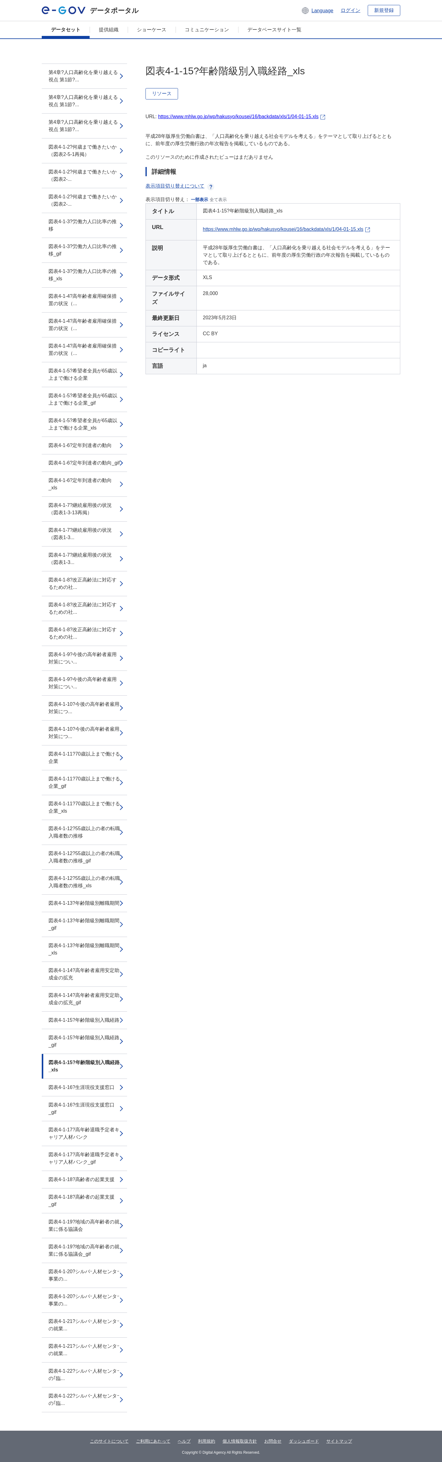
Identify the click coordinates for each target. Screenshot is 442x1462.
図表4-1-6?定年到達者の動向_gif (84, 462)
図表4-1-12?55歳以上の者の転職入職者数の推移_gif (84, 857)
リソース (162, 93)
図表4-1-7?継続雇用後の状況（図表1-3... (80, 533)
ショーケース (151, 29)
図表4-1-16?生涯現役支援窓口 (81, 1087)
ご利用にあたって (153, 1441)
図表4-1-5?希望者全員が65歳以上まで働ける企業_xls (82, 424)
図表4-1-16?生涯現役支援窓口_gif (81, 1108)
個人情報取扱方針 (240, 1441)
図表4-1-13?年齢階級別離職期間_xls (83, 949)
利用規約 (206, 1441)
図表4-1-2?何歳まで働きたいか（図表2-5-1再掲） (82, 150)
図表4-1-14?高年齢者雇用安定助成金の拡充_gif (83, 999)
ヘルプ (184, 1441)
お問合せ (272, 1441)
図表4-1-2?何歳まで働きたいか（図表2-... (82, 175)
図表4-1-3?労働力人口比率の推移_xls (82, 275)
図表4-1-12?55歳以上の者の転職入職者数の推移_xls (84, 882)
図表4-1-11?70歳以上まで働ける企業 (84, 757)
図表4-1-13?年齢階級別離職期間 (83, 903)
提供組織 (108, 29)
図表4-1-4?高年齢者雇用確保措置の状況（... (82, 300)
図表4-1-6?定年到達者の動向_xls (80, 484)
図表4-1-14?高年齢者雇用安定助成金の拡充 (83, 974)
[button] (317, 10)
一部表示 (199, 199)
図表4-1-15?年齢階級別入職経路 (83, 1020)
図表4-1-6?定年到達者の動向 (80, 445)
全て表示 (218, 199)
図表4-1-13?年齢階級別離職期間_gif (83, 924)
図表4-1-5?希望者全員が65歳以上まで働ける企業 (82, 374)
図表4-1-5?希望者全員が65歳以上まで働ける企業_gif (82, 399)
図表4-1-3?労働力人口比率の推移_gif (82, 250)
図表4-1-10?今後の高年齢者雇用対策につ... (83, 708)
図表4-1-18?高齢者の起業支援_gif (81, 1200)
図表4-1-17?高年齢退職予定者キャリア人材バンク (83, 1133)
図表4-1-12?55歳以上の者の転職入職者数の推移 (84, 832)
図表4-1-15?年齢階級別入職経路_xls (84, 1066)
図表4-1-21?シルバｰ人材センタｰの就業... (83, 1325)
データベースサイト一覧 (274, 29)
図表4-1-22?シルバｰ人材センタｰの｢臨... (83, 1374)
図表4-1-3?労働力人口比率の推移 (82, 225)
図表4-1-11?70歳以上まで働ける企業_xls (84, 807)
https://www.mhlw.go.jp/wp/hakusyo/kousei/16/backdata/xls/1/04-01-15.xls (238, 116)
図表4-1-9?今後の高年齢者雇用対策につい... (82, 658)
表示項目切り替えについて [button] (179, 186)
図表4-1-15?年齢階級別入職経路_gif (83, 1041)
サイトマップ (339, 1441)
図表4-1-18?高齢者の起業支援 (81, 1179)
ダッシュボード (304, 1441)
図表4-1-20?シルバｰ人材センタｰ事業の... (83, 1275)
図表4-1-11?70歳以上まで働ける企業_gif (84, 782)
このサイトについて (109, 1441)
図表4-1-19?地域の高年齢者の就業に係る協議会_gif (83, 1250)
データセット (65, 29)
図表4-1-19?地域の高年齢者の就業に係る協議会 (83, 1225)
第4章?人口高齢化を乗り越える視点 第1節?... (83, 76)
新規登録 (384, 10)
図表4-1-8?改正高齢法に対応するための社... (82, 583)
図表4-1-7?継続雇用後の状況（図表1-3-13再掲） (80, 509)
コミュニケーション (207, 29)
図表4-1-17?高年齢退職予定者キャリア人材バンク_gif (83, 1158)
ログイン (350, 10)
